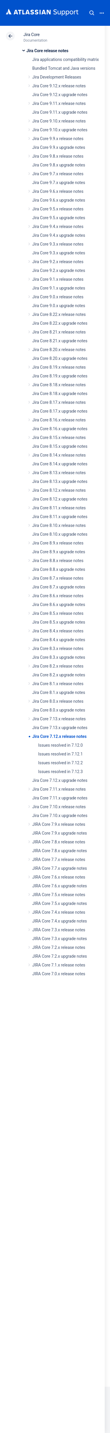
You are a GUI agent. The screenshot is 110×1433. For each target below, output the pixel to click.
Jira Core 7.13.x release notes (59, 718)
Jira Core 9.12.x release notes (59, 86)
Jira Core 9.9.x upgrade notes (58, 147)
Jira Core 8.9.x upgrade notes (58, 551)
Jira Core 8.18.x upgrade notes (59, 393)
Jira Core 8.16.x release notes (59, 420)
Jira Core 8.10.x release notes (59, 525)
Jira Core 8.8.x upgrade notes (58, 569)
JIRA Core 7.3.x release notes (58, 929)
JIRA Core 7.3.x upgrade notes (59, 938)
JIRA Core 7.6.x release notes (58, 877)
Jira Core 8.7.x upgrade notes (58, 587)
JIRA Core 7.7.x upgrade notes (59, 868)
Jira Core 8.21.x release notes (59, 332)
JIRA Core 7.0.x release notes (58, 973)
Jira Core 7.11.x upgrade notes (59, 798)
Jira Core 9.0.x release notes (57, 297)
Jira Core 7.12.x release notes (59, 736)
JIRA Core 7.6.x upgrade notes (59, 886)
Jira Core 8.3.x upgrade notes (58, 657)
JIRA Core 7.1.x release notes (58, 965)
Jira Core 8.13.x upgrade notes (59, 481)
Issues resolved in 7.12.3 (60, 771)
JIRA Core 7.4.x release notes (58, 912)
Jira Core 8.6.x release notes (57, 595)
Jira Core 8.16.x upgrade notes (59, 428)
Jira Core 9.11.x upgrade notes (59, 112)
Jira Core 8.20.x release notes (59, 349)
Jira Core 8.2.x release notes (57, 666)
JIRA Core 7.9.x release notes (58, 824)
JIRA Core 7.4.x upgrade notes (59, 921)
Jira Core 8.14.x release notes (59, 455)
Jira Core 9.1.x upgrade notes (58, 288)
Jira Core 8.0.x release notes (57, 701)
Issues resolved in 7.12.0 (60, 745)
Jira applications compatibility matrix (65, 59)
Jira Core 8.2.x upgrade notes (58, 675)
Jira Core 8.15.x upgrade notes (59, 446)
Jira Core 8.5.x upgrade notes (58, 622)
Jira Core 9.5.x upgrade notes (58, 217)
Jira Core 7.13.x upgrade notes (59, 727)
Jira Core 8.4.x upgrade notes (58, 639)
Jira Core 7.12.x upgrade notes (59, 780)
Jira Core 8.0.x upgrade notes (58, 710)
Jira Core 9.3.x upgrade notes (58, 253)
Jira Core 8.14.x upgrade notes (59, 464)
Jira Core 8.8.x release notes (57, 560)
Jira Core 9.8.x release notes (57, 156)
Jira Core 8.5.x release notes (57, 613)
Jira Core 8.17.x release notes (59, 402)
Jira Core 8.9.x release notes (57, 543)
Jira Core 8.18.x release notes (59, 384)
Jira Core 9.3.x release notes (57, 244)
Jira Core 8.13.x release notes (59, 472)
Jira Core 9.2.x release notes (57, 261)
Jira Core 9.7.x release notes (57, 173)
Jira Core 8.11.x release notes (59, 508)
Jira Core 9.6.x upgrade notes (58, 200)
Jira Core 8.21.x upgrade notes (59, 340)
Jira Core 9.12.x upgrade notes (59, 94)
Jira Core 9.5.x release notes (57, 209)
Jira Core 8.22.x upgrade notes (59, 323)
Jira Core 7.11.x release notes (59, 789)
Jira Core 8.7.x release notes (57, 578)
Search (92, 13)
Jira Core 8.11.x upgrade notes (59, 516)
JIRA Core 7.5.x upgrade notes (59, 903)
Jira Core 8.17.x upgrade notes (59, 411)
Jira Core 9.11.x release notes (59, 103)
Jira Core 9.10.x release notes (59, 121)
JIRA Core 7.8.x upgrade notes (59, 850)
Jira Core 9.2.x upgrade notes (58, 270)
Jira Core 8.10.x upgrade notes (59, 534)
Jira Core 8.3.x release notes (57, 648)
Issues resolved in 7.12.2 (60, 762)
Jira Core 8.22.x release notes (59, 314)
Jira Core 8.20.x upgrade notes (59, 358)
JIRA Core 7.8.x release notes (58, 842)
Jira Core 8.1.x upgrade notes (58, 692)
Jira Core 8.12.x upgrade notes (59, 499)
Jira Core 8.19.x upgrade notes (59, 376)
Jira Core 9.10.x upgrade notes (59, 129)
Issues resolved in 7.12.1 (60, 754)
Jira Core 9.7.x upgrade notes (58, 182)
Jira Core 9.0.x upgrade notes (58, 305)
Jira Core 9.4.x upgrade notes (58, 235)
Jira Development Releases (56, 77)
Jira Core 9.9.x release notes (57, 138)
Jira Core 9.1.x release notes (57, 279)
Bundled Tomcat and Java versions (63, 68)
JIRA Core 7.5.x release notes (58, 894)
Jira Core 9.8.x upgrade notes (58, 165)
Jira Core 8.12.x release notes (59, 490)
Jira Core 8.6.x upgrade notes (58, 604)
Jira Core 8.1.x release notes (57, 683)
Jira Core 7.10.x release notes (59, 806)
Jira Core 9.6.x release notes (57, 191)
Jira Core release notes (47, 50)
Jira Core (31, 34)
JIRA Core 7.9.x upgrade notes (59, 833)
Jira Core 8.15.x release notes (59, 437)
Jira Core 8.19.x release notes (59, 367)
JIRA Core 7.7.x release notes (58, 859)
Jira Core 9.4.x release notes (57, 226)
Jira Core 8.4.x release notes (57, 631)
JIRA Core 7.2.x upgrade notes (59, 956)
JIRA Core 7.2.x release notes (58, 947)
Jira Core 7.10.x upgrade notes (59, 815)
